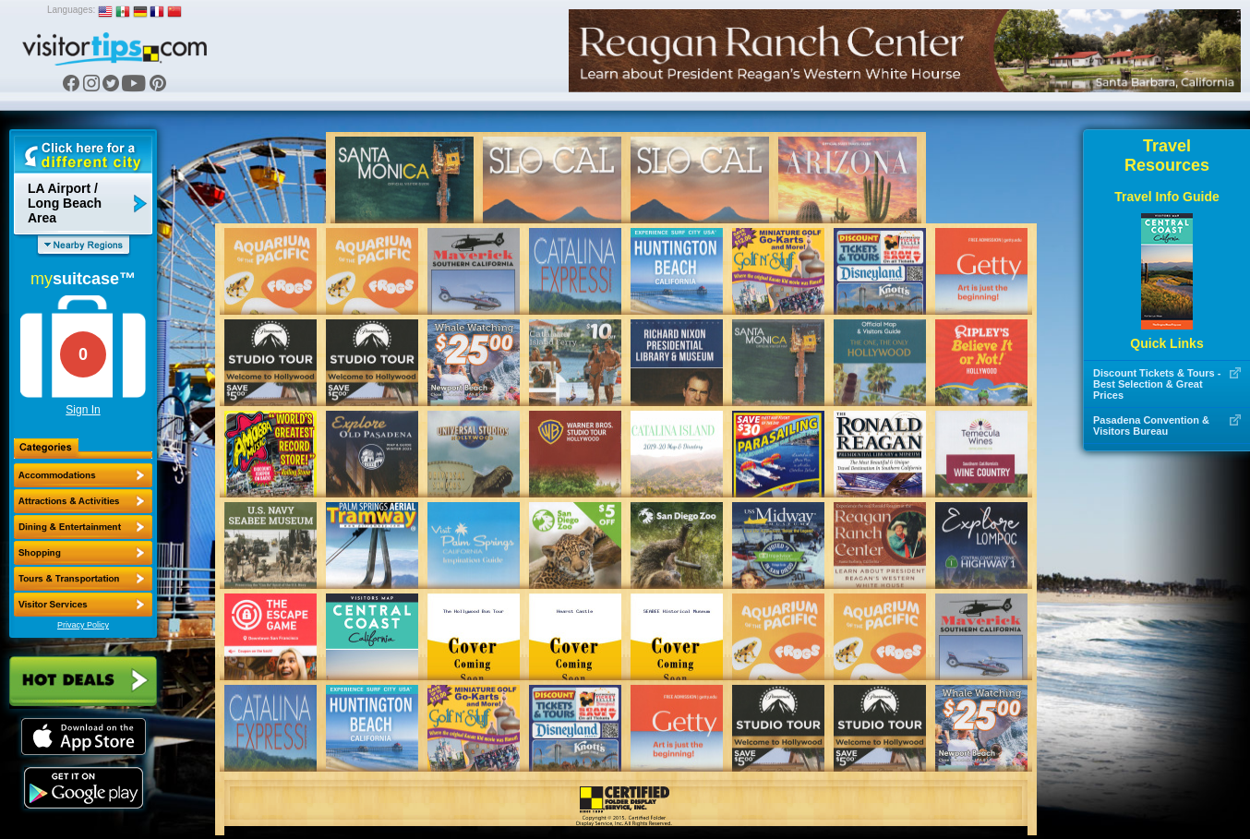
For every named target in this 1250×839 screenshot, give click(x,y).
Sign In (83, 409)
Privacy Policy (83, 624)
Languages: (71, 10)
